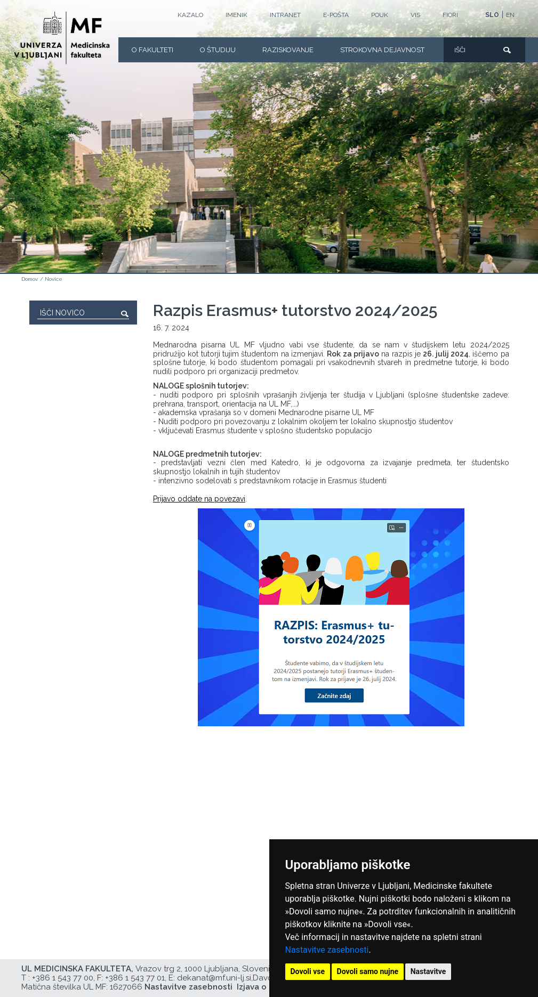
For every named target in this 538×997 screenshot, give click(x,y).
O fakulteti (152, 50)
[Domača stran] (61, 38)
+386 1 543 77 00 (62, 978)
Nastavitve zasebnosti (327, 950)
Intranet (285, 15)
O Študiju (218, 50)
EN (510, 15)
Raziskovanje (288, 50)
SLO (492, 15)
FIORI (450, 15)
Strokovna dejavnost (382, 50)
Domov (29, 279)
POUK (379, 15)
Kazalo (190, 15)
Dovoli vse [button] (308, 971)
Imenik (236, 15)
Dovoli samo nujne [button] (368, 971)
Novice (53, 279)
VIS (415, 15)
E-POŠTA (336, 15)
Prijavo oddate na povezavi (199, 499)
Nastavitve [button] (428, 971)
